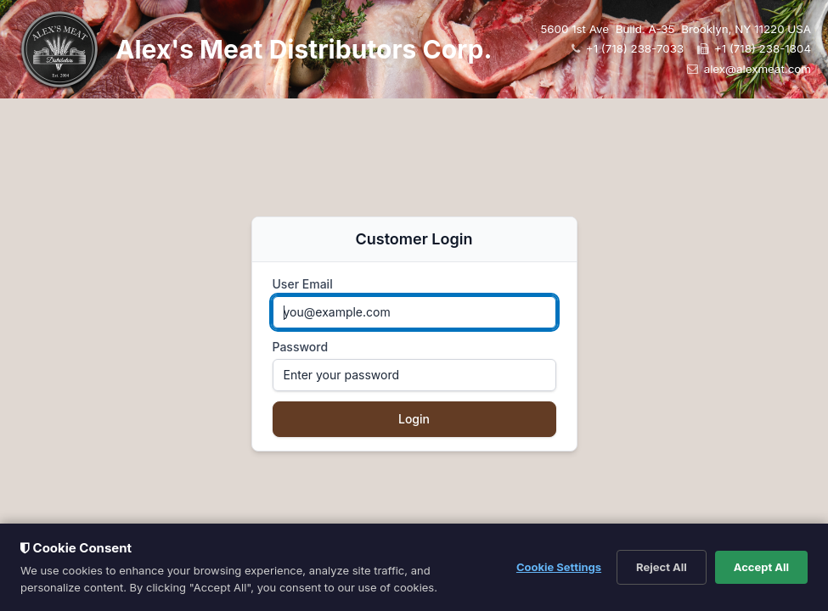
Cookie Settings (558, 567)
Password (301, 346)
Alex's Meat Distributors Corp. (303, 49)
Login (414, 419)
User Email (303, 284)
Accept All (761, 567)
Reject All (661, 567)
